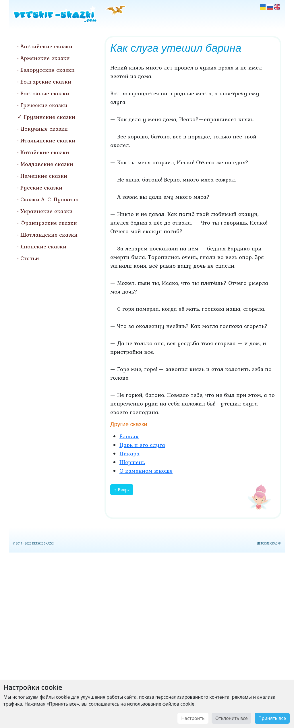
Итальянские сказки (47, 140)
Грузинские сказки (49, 117)
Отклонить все (231, 718)
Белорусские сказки (47, 69)
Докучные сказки (44, 128)
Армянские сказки (45, 58)
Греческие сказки (43, 105)
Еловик (129, 436)
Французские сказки (48, 223)
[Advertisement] (147, 639)
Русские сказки (41, 187)
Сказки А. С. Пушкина (49, 199)
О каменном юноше (146, 470)
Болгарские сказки (45, 81)
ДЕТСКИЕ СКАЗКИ (269, 543)
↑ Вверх (121, 489)
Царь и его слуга (142, 445)
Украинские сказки (46, 211)
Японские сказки (43, 246)
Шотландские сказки (49, 234)
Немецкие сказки (43, 175)
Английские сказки (46, 46)
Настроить (192, 718)
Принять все (272, 718)
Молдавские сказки (46, 164)
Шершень (132, 462)
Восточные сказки (44, 93)
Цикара (129, 453)
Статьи (29, 258)
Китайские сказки (44, 152)
